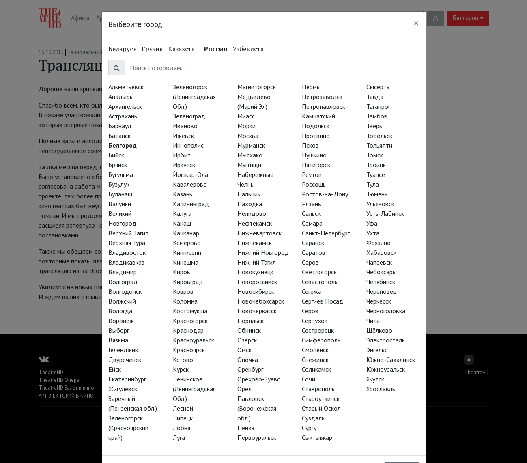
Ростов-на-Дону (325, 194)
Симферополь (321, 340)
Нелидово (251, 213)
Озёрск (247, 340)
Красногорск (190, 321)
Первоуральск (256, 437)
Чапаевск (379, 262)
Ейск (114, 369)
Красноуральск (193, 340)
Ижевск (183, 135)
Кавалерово (190, 184)
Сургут (311, 428)
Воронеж (121, 321)
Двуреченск (124, 359)
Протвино (316, 135)
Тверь (374, 126)
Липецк (183, 418)
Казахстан (183, 48)
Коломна (185, 301)
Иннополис (188, 145)
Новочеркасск (257, 311)
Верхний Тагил (128, 233)
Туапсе (375, 174)
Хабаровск (381, 252)
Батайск (119, 135)
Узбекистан (250, 48)
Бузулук (118, 184)
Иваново (185, 126)
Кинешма (185, 262)
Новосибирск (255, 291)
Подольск (315, 126)
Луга (179, 437)
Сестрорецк (318, 330)
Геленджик (123, 350)
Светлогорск (319, 272)
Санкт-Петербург (326, 233)
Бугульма (120, 174)
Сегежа (311, 291)
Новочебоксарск (260, 301)
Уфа (371, 223)
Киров (181, 272)
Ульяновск (380, 204)
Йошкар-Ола (190, 174)
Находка (249, 204)
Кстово (183, 359)
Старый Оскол (321, 408)
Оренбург (250, 369)
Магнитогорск (256, 87)
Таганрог (378, 106)
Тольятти (379, 145)
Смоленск (315, 350)
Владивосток (127, 252)
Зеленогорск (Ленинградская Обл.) (194, 96)
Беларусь (122, 48)
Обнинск (249, 330)
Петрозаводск (322, 97)
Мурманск (251, 145)
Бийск (116, 155)
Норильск (250, 321)
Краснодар (188, 330)
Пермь (311, 87)
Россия (216, 48)
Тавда (374, 97)
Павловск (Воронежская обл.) (256, 408)
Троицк (376, 165)
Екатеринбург (127, 379)
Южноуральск (385, 369)
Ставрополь (318, 389)
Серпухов (315, 321)
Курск (181, 369)
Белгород (122, 145)
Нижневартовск (259, 233)
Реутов (312, 174)
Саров (310, 262)
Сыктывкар (317, 437)
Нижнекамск (254, 243)
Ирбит (182, 155)
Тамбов (376, 116)
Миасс (246, 116)
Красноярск (189, 350)
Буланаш (120, 194)
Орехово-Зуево (259, 379)
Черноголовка (385, 311)
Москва (247, 135)
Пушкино (314, 155)
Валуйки (119, 204)
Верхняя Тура (126, 243)
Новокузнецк (255, 272)
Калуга (182, 213)
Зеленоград (189, 116)
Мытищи (249, 165)
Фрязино (378, 243)
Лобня (181, 428)
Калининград (191, 204)
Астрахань (122, 116)
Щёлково (379, 330)
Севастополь (320, 282)
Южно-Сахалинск (390, 359)
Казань (182, 194)
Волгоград (123, 282)
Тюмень (376, 194)
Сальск (311, 213)
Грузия (152, 48)
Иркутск (184, 165)
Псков (310, 145)
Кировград (188, 282)
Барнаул (119, 126)
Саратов (313, 252)
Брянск (117, 165)
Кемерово (187, 243)
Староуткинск (321, 398)
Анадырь (120, 97)
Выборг (118, 330)
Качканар (186, 233)
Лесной (183, 408)
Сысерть (377, 87)
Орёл (244, 389)
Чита (373, 321)
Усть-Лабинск (385, 213)
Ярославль (380, 389)
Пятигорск (316, 165)
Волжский (122, 301)
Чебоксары (381, 272)
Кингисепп (187, 252)
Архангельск (125, 106)
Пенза (245, 428)
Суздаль (313, 418)
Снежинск (315, 359)
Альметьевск (126, 87)
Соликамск (316, 369)
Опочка (247, 359)
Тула (372, 184)
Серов (310, 311)
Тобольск (379, 135)
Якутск (375, 379)
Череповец (381, 291)
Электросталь (385, 340)
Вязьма (118, 340)
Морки (246, 126)
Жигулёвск (122, 389)
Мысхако (249, 155)
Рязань (311, 204)
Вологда (120, 311)
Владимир (122, 272)
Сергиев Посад (322, 301)
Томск (374, 155)
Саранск (313, 243)
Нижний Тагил (256, 262)
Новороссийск (257, 282)
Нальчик (248, 194)
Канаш (182, 223)
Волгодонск (125, 291)
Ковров (183, 291)
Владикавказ (126, 262)
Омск (244, 350)
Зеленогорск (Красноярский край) (128, 427)
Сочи (308, 379)
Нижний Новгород (263, 252)
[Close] (416, 23)
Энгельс (376, 350)
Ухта (372, 233)
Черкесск (378, 301)
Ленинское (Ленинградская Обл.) (194, 389)
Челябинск (380, 282)
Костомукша (190, 311)
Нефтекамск (254, 223)
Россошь (314, 184)
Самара (312, 223)
